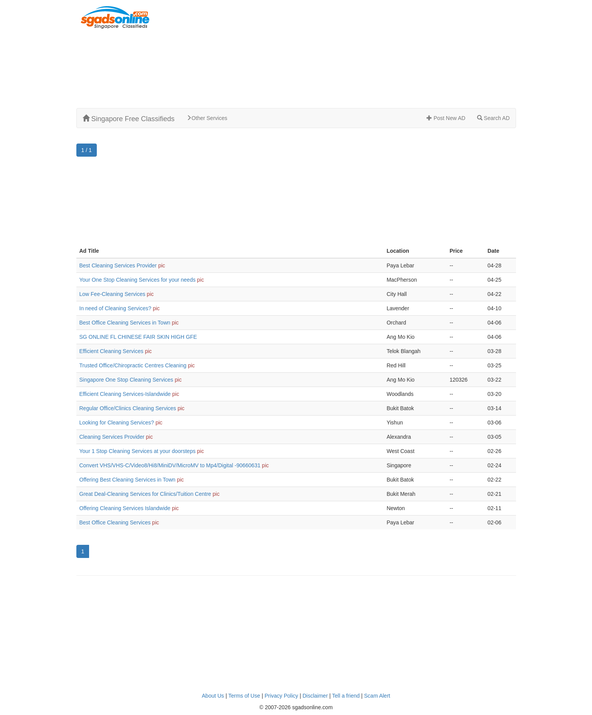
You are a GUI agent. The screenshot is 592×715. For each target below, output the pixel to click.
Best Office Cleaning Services (115, 522)
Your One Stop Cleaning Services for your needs (137, 280)
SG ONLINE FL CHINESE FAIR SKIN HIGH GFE (138, 337)
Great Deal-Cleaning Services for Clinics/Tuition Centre (145, 494)
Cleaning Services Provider (112, 437)
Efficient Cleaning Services (111, 351)
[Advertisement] (371, 54)
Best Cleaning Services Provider (118, 265)
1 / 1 (86, 150)
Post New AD (446, 118)
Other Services (207, 118)
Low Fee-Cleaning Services (112, 294)
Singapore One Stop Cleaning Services (126, 380)
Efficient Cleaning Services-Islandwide (125, 394)
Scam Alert (377, 696)
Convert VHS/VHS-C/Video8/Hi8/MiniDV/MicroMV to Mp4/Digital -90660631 (170, 465)
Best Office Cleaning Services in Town (124, 322)
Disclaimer (314, 696)
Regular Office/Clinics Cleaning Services (127, 408)
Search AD (493, 118)
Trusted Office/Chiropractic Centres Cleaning (133, 365)
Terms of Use (244, 696)
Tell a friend (346, 696)
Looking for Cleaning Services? (116, 422)
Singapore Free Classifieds (129, 119)
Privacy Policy (281, 696)
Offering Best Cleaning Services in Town (127, 480)
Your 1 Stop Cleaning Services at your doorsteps (137, 451)
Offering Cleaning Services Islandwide (124, 508)
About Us (213, 696)
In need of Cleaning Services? (115, 308)
